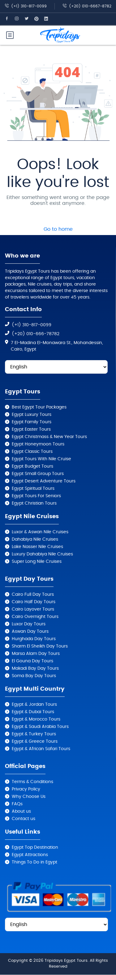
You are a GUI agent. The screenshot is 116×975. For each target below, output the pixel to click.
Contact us (23, 819)
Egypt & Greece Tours (35, 741)
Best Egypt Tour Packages (39, 407)
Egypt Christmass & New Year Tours (49, 437)
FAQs (17, 804)
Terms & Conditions (32, 782)
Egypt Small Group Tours (38, 474)
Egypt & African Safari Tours (41, 749)
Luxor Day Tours (28, 624)
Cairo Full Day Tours (33, 594)
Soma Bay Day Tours (34, 676)
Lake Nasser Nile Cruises (37, 547)
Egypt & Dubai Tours (33, 712)
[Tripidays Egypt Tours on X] (29, 19)
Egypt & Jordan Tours (34, 704)
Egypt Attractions (30, 855)
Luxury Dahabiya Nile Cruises (42, 554)
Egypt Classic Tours (32, 451)
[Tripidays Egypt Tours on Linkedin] (49, 19)
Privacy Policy (26, 789)
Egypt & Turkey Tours (34, 734)
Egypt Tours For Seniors (36, 496)
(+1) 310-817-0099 (26, 6)
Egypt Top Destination (35, 847)
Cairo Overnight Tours (35, 617)
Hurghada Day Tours (34, 639)
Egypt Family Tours (31, 422)
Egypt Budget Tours (32, 466)
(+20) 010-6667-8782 (86, 6)
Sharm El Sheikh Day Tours (40, 646)
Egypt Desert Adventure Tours (43, 481)
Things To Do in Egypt (34, 862)
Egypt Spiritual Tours (33, 488)
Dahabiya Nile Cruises (35, 539)
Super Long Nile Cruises (37, 561)
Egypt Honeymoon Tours (38, 444)
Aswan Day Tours (30, 631)
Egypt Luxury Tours (31, 414)
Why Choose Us (28, 796)
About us (21, 811)
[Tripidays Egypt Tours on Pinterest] (39, 19)
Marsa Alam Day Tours (36, 654)
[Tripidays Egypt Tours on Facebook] (10, 19)
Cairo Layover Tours (33, 609)
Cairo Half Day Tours (33, 602)
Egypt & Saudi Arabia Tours (40, 727)
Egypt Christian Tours (34, 503)
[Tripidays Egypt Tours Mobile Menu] (10, 35)
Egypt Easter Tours (31, 429)
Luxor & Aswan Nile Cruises (40, 532)
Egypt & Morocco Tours (36, 719)
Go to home (58, 229)
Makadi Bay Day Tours (35, 668)
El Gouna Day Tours (32, 661)
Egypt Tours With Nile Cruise (41, 459)
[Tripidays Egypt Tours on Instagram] (19, 19)
